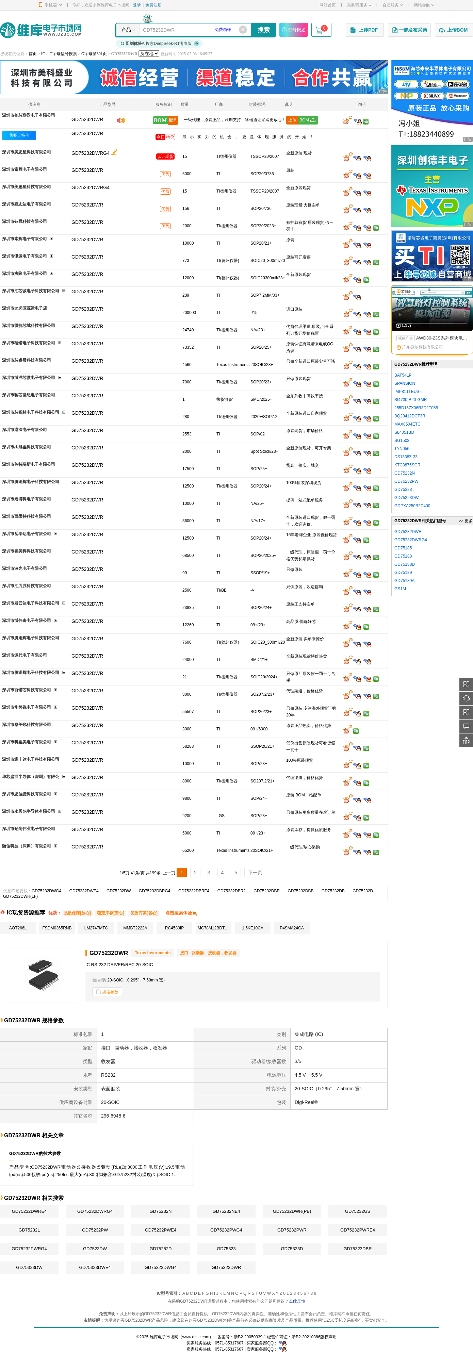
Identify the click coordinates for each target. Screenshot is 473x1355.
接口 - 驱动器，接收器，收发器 (208, 953)
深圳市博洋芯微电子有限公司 (28, 377)
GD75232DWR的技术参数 (35, 1153)
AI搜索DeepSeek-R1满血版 (160, 43)
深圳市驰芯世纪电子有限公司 (28, 395)
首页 (33, 53)
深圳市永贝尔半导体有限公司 (28, 811)
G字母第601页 (94, 53)
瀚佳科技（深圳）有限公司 (26, 846)
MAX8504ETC (407, 424)
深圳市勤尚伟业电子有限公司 (28, 828)
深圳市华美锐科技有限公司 (26, 724)
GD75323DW (29, 1267)
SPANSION (404, 383)
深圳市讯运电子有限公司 (24, 256)
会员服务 (392, 5)
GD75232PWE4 (161, 1230)
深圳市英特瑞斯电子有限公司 (28, 464)
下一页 (255, 872)
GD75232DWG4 (46, 891)
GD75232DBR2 (231, 891)
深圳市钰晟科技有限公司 (24, 221)
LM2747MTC (96, 928)
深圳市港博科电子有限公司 (26, 499)
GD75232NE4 (226, 1211)
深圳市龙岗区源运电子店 (24, 308)
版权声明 (328, 1337)
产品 (126, 29)
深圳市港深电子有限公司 (24, 429)
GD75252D (160, 1248)
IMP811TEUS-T (408, 391)
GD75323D (292, 1248)
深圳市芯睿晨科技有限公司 (26, 360)
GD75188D (404, 564)
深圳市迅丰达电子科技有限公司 (30, 759)
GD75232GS (357, 1211)
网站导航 (424, 5)
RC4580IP (174, 928)
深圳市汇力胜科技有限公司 (26, 585)
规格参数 (107, 991)
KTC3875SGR (407, 465)
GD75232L (29, 1230)
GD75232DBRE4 (193, 891)
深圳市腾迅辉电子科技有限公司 (30, 481)
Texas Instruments (152, 953)
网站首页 (328, 5)
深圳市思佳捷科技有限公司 (26, 794)
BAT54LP (402, 375)
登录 (137, 5)
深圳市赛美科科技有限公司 (26, 551)
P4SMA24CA (292, 928)
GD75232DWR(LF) (20, 896)
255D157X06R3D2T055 (416, 408)
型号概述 (294, 29)
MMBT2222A (135, 928)
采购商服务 (359, 5)
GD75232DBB (300, 891)
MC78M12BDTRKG (214, 928)
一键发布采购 (409, 30)
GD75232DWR (87, 133)
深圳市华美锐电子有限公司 (26, 707)
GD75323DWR (226, 1267)
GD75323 (226, 1248)
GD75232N (160, 1211)
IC (43, 53)
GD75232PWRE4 (357, 1230)
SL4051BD (404, 432)
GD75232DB (333, 891)
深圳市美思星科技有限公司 (26, 152)
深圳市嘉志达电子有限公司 (26, 204)
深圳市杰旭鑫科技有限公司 (26, 447)
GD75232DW (119, 891)
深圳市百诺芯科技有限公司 (26, 690)
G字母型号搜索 (63, 53)
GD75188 (403, 556)
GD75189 (403, 572)
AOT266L (18, 928)
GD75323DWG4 (161, 1267)
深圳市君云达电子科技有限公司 (30, 603)
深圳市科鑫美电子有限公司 (26, 742)
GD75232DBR (267, 891)
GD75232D (363, 891)
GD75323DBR (357, 1248)
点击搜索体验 (181, 912)
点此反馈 (297, 1301)
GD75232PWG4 (226, 1230)
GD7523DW (95, 1248)
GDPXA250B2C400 (412, 505)
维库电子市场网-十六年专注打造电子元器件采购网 (40, 30)
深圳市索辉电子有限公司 (24, 169)
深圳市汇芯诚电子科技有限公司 (30, 290)
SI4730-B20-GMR (410, 399)
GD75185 (403, 548)
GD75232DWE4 (84, 891)
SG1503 (401, 440)
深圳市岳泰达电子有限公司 (26, 533)
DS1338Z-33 (406, 457)
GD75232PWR (292, 1230)
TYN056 (401, 448)
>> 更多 (466, 520)
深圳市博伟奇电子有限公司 (26, 620)
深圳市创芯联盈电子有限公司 (28, 115)
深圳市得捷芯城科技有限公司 (28, 325)
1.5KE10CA (252, 928)
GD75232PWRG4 (29, 1248)
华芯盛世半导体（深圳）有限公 (30, 776)
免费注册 (153, 5)
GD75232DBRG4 (154, 891)
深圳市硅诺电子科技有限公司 (28, 343)
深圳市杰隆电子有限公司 (24, 273)
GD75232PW (95, 1230)
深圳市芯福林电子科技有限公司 (30, 412)
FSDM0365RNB (56, 928)
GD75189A (404, 580)
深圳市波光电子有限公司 (24, 568)
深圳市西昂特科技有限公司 (26, 516)
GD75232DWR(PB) (292, 1211)
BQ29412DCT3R (409, 416)
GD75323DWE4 (95, 1267)
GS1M (400, 588)
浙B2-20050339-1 (250, 1337)
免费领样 (223, 29)
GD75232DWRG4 (90, 153)
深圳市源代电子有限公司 (24, 655)
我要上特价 (19, 135)
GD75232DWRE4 (29, 1211)
